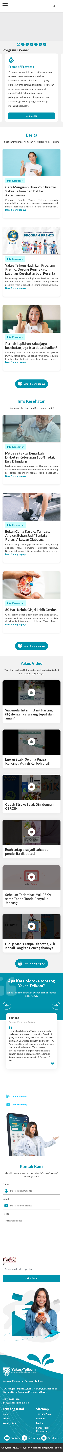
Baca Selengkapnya (15, 209)
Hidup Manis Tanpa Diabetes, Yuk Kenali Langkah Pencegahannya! (30, 946)
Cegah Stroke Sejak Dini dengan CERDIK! (29, 806)
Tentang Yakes (44, 1413)
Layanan (40, 1418)
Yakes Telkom (22, 6)
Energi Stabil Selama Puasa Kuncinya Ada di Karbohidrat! (27, 761)
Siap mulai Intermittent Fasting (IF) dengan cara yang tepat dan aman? (29, 714)
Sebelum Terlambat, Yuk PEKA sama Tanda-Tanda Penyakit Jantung (28, 899)
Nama (6, 1184)
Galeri (6, 1413)
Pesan (6, 1213)
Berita (39, 1423)
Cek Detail (31, 115)
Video (6, 1418)
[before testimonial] (7, 1006)
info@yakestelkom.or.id (16, 1402)
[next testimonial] (56, 1006)
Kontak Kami (10, 1423)
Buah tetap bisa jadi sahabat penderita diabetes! (26, 852)
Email (6, 1198)
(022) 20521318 (11, 1399)
